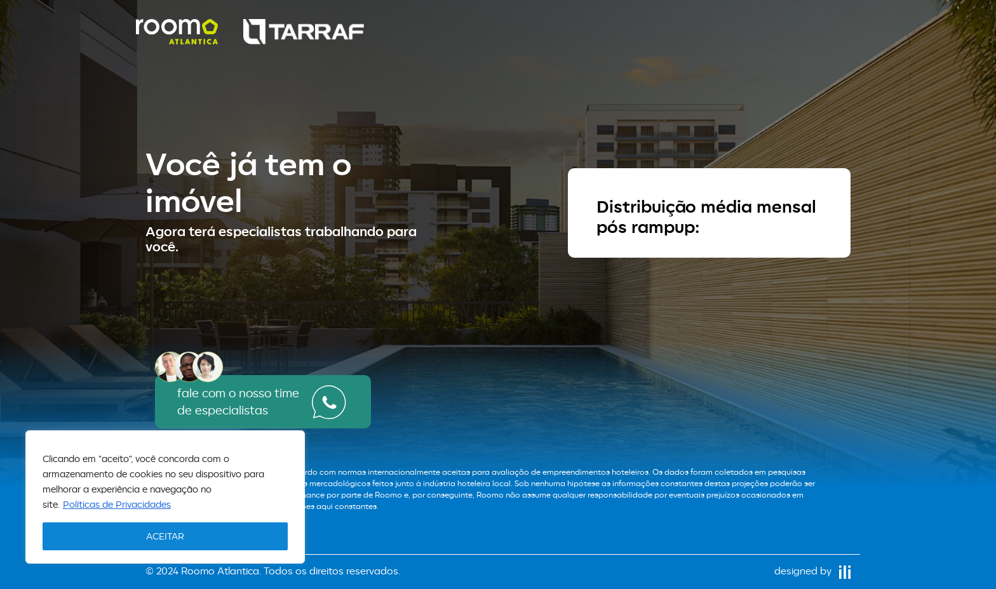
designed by (812, 571)
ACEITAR (165, 536)
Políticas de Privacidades (117, 504)
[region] (165, 497)
